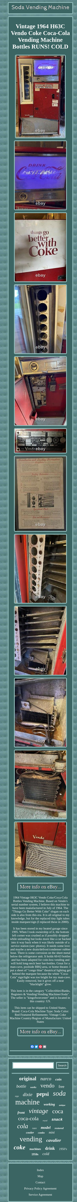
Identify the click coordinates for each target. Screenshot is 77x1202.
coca (57, 1111)
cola (22, 1126)
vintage (38, 1111)
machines (35, 1149)
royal (45, 1120)
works (33, 1087)
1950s (34, 1154)
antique (62, 1105)
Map (40, 1176)
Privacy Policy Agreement (40, 1188)
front (21, 1113)
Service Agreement (40, 1194)
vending (31, 1139)
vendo (47, 1085)
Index (40, 1170)
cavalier (53, 1140)
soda (59, 1093)
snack (57, 1120)
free (61, 1087)
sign (17, 1096)
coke (19, 1147)
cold (46, 1154)
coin (58, 1079)
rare (34, 1128)
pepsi (43, 1094)
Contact (40, 1182)
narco (45, 1078)
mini (52, 1132)
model (46, 1127)
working (49, 1104)
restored (59, 1128)
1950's (63, 1149)
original (27, 1078)
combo (41, 1132)
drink (50, 1148)
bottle (21, 1086)
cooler (30, 1132)
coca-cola (28, 1118)
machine (27, 1102)
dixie (27, 1094)
